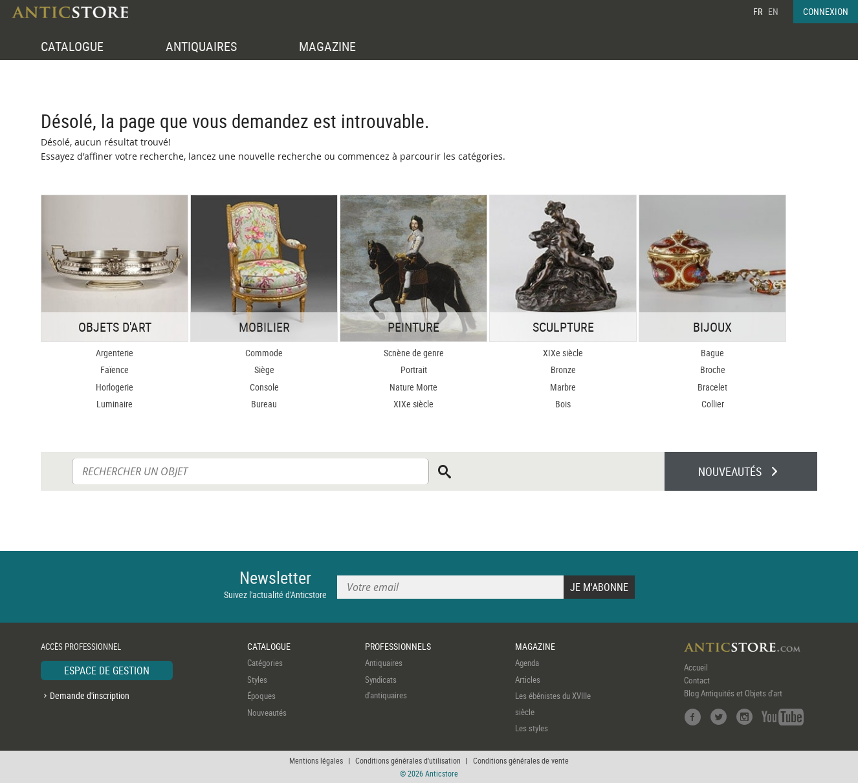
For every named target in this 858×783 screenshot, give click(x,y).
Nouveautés (267, 712)
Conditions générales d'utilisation (408, 760)
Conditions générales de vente (521, 760)
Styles (257, 679)
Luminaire (114, 404)
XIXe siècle (413, 404)
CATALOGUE (72, 46)
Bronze (563, 369)
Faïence (114, 369)
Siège (264, 369)
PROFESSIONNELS (398, 646)
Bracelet (712, 387)
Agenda (527, 663)
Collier (712, 404)
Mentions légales (316, 760)
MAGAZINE (327, 46)
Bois (563, 404)
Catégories (265, 663)
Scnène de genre (414, 353)
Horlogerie (114, 387)
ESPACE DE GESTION (106, 670)
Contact (697, 680)
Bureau (264, 404)
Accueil (696, 667)
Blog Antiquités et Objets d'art (733, 693)
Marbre (563, 387)
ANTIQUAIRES (201, 46)
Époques (261, 696)
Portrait (414, 369)
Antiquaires (383, 663)
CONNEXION (825, 11)
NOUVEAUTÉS (730, 471)
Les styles (531, 728)
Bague (712, 353)
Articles (527, 679)
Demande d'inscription (89, 695)
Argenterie (114, 353)
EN (773, 11)
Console (264, 387)
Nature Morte (413, 387)
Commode (264, 353)
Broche (712, 369)
